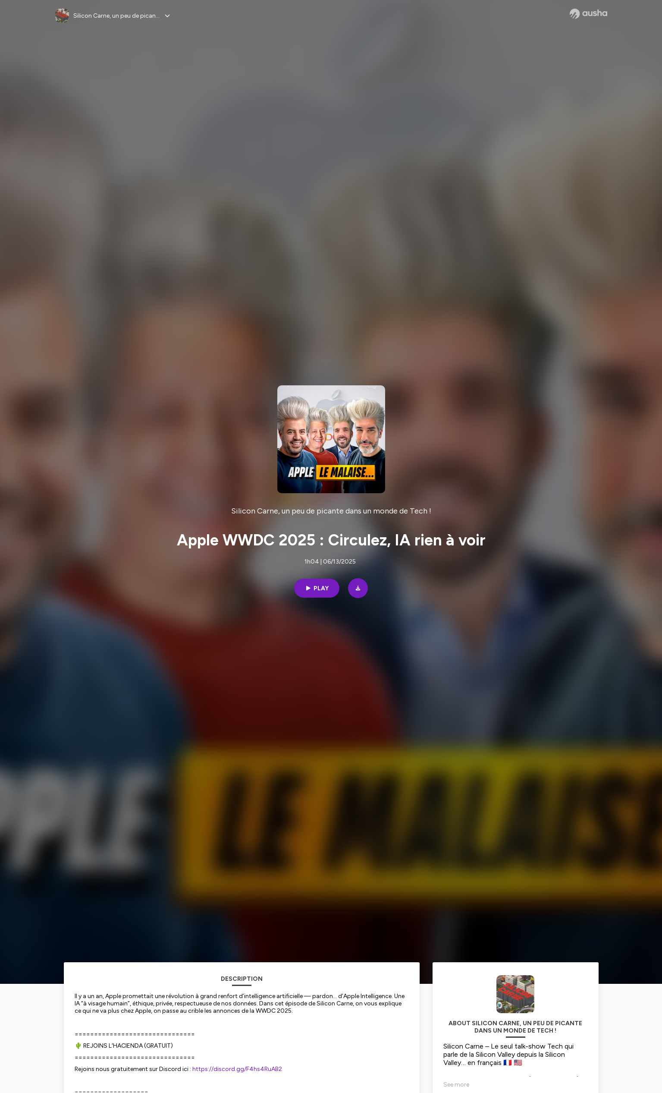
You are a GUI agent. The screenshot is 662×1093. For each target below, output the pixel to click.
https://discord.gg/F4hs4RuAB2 (237, 1069)
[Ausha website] (588, 14)
